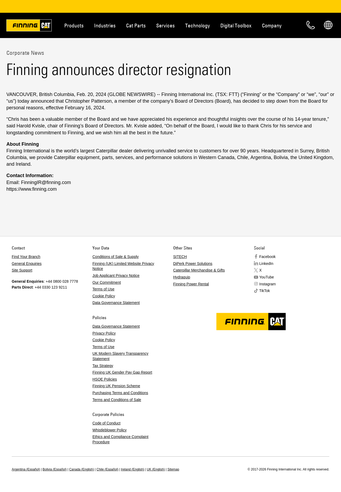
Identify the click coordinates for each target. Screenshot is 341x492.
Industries (105, 25)
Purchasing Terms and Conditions (120, 393)
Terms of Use (103, 289)
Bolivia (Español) (55, 469)
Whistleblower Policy (109, 430)
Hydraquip (181, 277)
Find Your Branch (26, 257)
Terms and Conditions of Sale (116, 400)
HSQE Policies (104, 379)
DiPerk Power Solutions (192, 263)
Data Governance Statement (116, 303)
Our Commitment (106, 282)
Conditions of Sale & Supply (115, 257)
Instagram (267, 284)
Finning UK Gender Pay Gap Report (122, 372)
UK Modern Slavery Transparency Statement (120, 356)
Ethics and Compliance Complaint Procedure (120, 439)
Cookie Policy (103, 296)
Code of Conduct (106, 423)
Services (165, 25)
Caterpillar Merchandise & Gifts (199, 270)
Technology (197, 25)
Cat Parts (136, 25)
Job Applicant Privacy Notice (116, 275)
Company (272, 25)
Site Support (22, 270)
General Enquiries (27, 263)
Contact (310, 25)
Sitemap (173, 469)
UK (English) (156, 469)
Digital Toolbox (235, 25)
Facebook (267, 257)
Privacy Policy (104, 333)
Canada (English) (81, 469)
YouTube (266, 277)
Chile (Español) (107, 469)
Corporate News (25, 52)
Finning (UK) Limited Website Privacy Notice (123, 266)
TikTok (264, 291)
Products (74, 25)
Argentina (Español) (26, 469)
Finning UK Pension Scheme (116, 386)
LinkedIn (266, 263)
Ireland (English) (132, 469)
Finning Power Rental (191, 284)
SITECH (180, 257)
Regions (328, 25)
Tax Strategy (102, 366)
